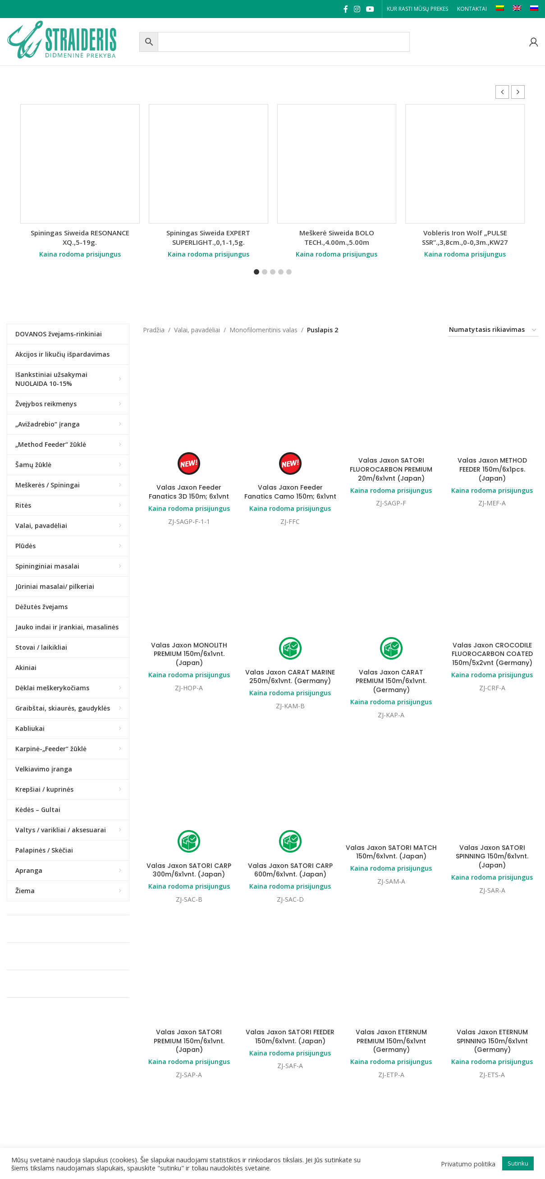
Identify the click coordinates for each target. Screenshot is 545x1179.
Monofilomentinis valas (263, 330)
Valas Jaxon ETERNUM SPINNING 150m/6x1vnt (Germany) (492, 793)
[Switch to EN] (517, 9)
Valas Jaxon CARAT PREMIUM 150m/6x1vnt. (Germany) (391, 598)
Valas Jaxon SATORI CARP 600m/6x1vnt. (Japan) (290, 705)
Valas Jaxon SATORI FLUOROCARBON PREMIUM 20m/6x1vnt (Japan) (391, 386)
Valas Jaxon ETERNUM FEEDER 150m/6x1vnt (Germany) (188, 968)
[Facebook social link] (345, 9)
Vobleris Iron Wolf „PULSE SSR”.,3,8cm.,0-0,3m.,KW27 (465, 237)
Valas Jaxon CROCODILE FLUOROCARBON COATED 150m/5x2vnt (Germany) (492, 571)
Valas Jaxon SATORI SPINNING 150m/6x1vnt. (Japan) (492, 691)
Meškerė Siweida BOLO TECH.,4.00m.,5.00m (336, 237)
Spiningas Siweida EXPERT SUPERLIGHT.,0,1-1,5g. (208, 237)
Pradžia (154, 330)
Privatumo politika (468, 1164)
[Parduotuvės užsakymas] (493, 330)
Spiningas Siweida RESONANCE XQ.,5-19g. (80, 237)
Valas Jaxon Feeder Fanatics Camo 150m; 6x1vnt (290, 492)
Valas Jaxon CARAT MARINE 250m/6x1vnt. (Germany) (290, 594)
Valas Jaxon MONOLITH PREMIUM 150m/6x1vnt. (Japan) (189, 571)
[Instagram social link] (357, 9)
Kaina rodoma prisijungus (80, 254)
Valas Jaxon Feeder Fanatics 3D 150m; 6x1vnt (189, 492)
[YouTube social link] (370, 9)
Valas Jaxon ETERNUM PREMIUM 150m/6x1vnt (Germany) (391, 875)
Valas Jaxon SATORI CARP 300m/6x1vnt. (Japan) (189, 705)
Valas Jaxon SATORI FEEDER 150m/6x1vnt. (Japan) (290, 789)
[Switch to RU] (534, 9)
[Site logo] (71, 41)
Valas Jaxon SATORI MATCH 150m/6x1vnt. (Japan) (391, 687)
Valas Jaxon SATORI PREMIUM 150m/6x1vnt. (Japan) (189, 793)
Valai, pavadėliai (197, 330)
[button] (518, 92)
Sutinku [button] (518, 1163)
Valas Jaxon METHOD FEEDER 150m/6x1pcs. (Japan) (492, 386)
